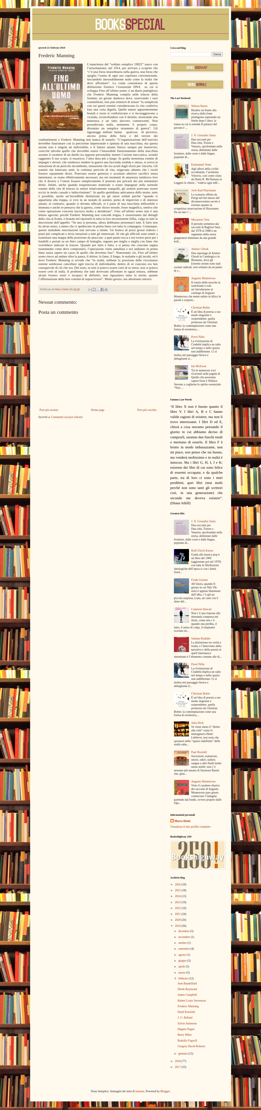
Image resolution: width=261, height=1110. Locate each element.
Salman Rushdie (200, 638)
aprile (182, 966)
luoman (139, 1091)
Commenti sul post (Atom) (67, 417)
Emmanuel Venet (201, 164)
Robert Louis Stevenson (191, 1000)
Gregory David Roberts (191, 1046)
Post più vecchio (147, 410)
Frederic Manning (188, 1006)
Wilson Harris (199, 106)
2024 (178, 896)
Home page (97, 410)
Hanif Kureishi (186, 1012)
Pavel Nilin (197, 336)
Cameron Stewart (201, 609)
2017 (178, 1067)
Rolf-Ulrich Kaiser (202, 550)
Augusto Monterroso (203, 278)
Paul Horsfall (199, 752)
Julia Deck (197, 722)
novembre (184, 937)
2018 (178, 1061)
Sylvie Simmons (187, 1023)
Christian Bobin (200, 307)
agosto (182, 954)
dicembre (184, 931)
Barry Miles (184, 1034)
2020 (178, 919)
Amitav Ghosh (199, 249)
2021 (178, 914)
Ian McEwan (198, 366)
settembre (184, 948)
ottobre (182, 942)
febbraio (183, 978)
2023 (178, 902)
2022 (178, 908)
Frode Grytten (199, 579)
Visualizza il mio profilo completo (190, 826)
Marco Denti (182, 821)
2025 (178, 890)
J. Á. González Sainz (203, 135)
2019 (178, 925)
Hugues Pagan (185, 1029)
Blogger (165, 1091)
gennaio (183, 1053)
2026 (178, 884)
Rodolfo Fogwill (187, 1040)
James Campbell (187, 994)
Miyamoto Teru (200, 219)
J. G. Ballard (184, 1017)
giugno (182, 960)
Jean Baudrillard (187, 983)
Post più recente (49, 410)
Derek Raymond (187, 989)
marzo (182, 972)
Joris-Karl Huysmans (203, 190)
